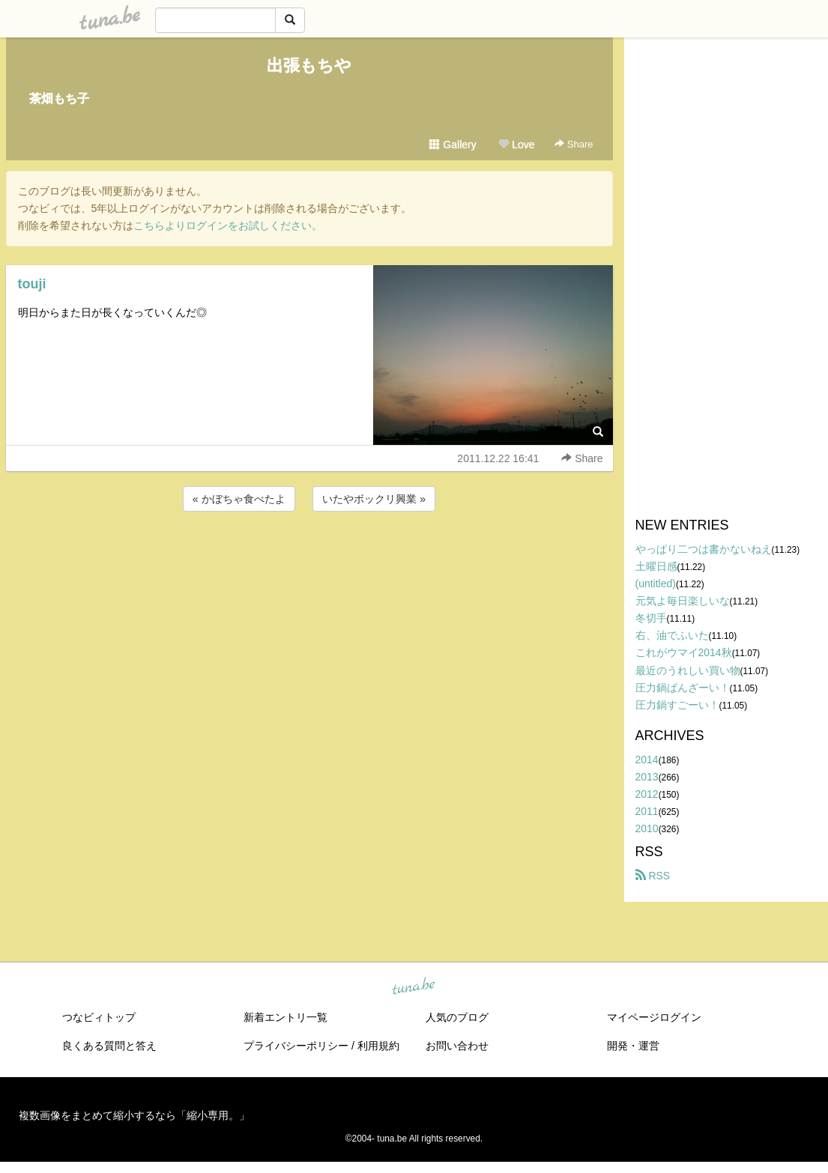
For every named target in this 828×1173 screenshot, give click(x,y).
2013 (647, 777)
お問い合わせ (457, 1046)
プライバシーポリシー (296, 1046)
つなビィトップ (99, 1017)
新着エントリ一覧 (285, 1017)
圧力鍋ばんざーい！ (682, 688)
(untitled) (655, 583)
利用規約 (378, 1046)
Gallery (452, 145)
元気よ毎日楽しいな (682, 601)
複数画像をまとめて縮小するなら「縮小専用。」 (134, 1115)
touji (32, 283)
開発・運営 (633, 1046)
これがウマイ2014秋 (683, 652)
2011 (647, 811)
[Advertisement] (309, 555)
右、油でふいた (672, 635)
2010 (647, 828)
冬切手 (651, 618)
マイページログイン (654, 1017)
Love (516, 145)
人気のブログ (457, 1017)
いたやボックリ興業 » (374, 499)
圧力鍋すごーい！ (677, 705)
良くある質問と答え (109, 1046)
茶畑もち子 (59, 98)
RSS (653, 876)
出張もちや (309, 65)
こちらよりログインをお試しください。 (227, 225)
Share (573, 144)
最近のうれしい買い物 (687, 670)
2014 (647, 760)
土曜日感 (656, 566)
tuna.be (413, 987)
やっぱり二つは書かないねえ (703, 549)
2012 (647, 794)
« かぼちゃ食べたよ (239, 499)
